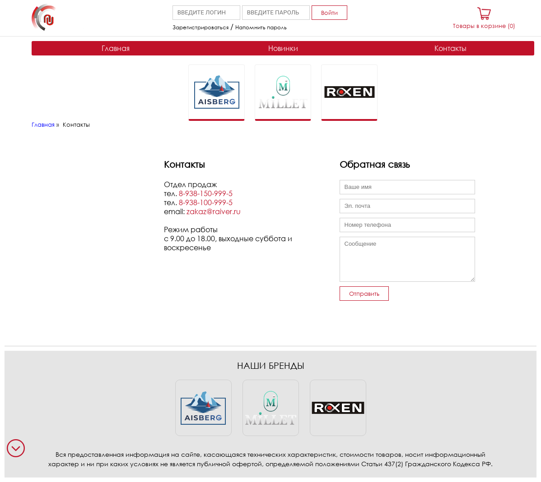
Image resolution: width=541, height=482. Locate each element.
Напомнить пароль (261, 27)
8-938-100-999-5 (206, 202)
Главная (116, 48)
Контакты (450, 48)
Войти (329, 12)
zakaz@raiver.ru (214, 211)
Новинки (283, 48)
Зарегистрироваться (201, 27)
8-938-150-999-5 (206, 193)
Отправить (364, 293)
